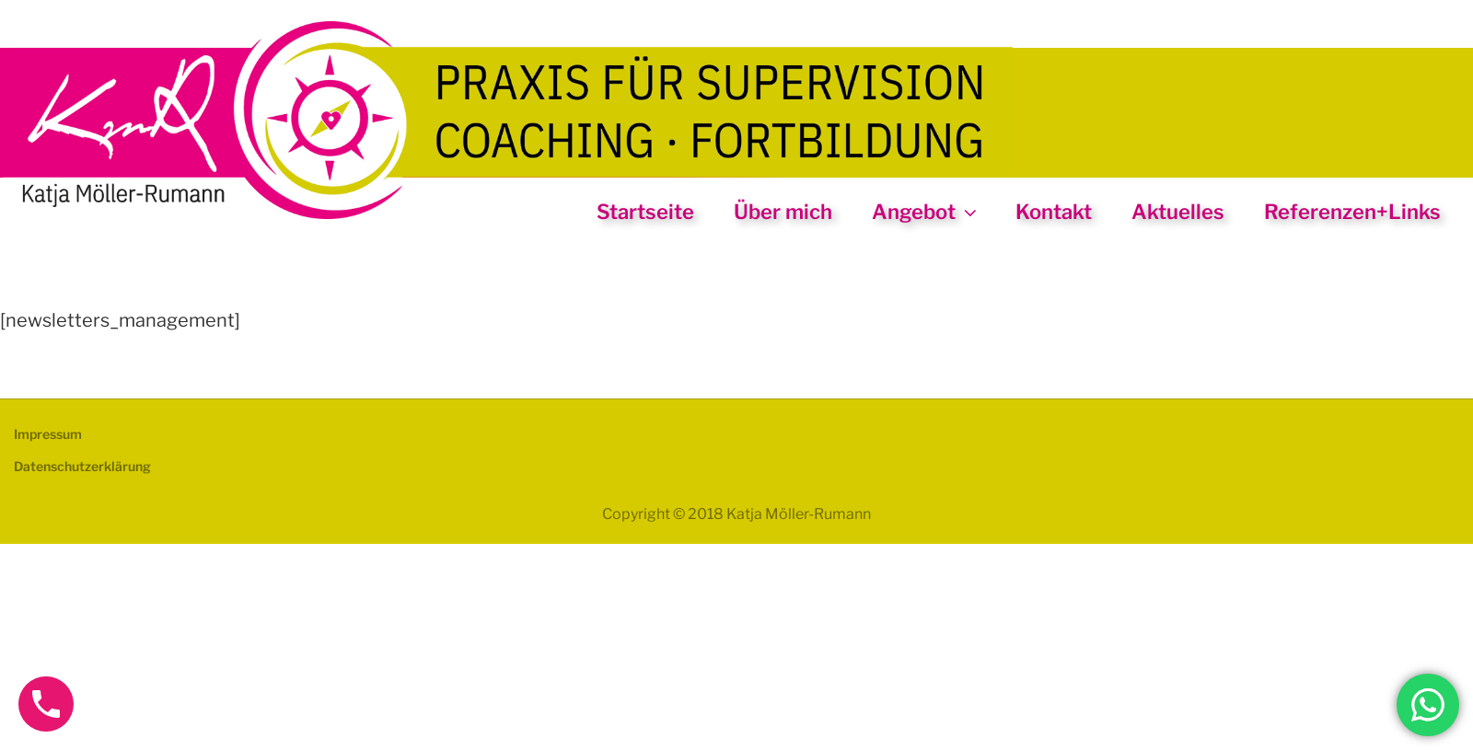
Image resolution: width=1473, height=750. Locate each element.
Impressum (48, 434)
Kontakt (1053, 212)
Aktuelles (1177, 212)
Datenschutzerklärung (82, 466)
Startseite (645, 212)
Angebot (926, 212)
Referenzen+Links (1352, 212)
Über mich (783, 212)
